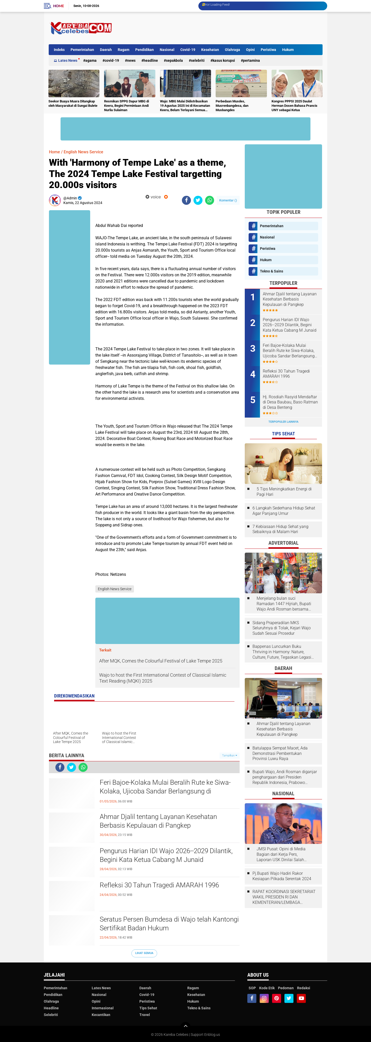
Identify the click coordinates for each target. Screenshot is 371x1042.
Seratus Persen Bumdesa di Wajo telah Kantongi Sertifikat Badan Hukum (169, 923)
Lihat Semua (144, 953)
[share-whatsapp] (209, 200)
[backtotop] (185, 1027)
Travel (144, 1015)
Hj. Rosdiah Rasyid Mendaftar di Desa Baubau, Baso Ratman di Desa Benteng (290, 402)
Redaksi (303, 988)
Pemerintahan (82, 50)
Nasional (167, 50)
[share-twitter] (198, 200)
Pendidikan (144, 50)
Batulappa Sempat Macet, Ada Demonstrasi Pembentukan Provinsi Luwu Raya (280, 753)
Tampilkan (229, 755)
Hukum (288, 50)
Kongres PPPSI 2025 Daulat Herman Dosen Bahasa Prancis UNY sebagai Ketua (294, 105)
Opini (250, 50)
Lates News (67, 60)
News (131, 60)
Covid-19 (187, 50)
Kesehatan (210, 50)
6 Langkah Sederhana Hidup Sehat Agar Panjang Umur (283, 511)
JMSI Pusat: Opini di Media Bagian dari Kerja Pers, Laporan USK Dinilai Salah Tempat (281, 854)
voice (153, 197)
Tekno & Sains (271, 271)
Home (58, 6)
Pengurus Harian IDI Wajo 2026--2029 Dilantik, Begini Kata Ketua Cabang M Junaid (166, 855)
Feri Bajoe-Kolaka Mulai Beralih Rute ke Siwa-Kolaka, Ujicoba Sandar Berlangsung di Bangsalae (165, 791)
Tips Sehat (148, 1008)
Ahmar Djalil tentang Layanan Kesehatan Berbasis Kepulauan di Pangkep (158, 821)
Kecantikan (101, 1015)
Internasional (103, 1008)
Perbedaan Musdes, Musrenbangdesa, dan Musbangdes (232, 105)
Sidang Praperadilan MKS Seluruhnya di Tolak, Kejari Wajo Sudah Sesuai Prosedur (281, 628)
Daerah (106, 50)
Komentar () (228, 200)
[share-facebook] (186, 200)
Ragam (123, 50)
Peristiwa (268, 50)
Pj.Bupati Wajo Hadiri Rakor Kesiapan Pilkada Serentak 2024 (281, 876)
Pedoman (286, 988)
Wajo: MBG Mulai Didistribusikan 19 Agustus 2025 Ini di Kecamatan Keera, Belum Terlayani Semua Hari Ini (185, 105)
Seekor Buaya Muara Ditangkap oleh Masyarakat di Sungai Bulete (72, 103)
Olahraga (232, 50)
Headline (151, 60)
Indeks (59, 50)
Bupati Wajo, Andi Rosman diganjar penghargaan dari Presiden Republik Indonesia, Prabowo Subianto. (284, 777)
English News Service (83, 151)
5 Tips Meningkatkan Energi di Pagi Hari (284, 492)
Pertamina (251, 60)
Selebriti (198, 60)
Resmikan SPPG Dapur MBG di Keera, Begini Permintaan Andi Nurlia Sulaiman (126, 105)
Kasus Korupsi (224, 60)
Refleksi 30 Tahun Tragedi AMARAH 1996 (159, 885)
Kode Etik (267, 988)
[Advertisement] (229, 28)
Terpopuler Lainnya (283, 421)
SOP (252, 988)
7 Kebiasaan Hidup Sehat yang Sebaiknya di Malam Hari (280, 529)
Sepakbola (174, 60)
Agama (91, 60)
